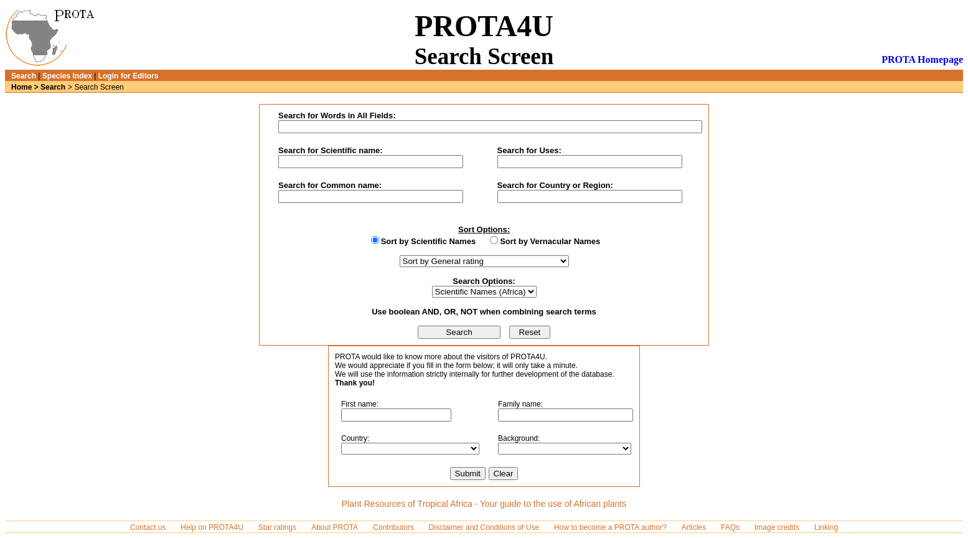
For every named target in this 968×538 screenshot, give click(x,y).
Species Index (67, 76)
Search (23, 76)
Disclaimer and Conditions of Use (484, 527)
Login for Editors (128, 76)
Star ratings (277, 527)
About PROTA (334, 527)
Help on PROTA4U (212, 527)
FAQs (730, 527)
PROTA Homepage (922, 59)
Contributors (393, 527)
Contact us (148, 527)
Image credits (776, 527)
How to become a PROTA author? (610, 527)
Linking (826, 527)
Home (21, 87)
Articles (694, 527)
